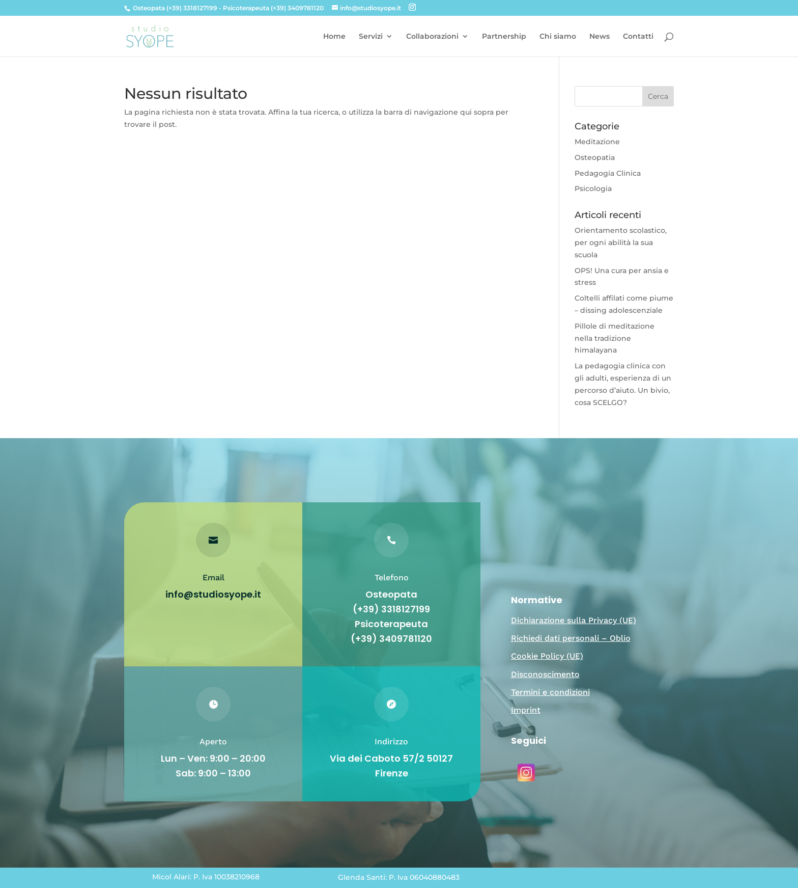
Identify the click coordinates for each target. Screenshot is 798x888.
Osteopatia (595, 157)
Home (334, 37)
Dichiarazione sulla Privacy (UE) (573, 620)
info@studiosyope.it (213, 594)
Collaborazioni (432, 37)
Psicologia (593, 188)
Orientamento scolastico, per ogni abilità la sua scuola (621, 242)
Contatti (638, 37)
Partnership (504, 37)
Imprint (525, 710)
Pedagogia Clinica (608, 173)
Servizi (371, 37)
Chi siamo (557, 37)
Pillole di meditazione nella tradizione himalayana (614, 338)
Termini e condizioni (550, 692)
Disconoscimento (545, 674)
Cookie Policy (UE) (547, 656)
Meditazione (597, 141)
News (599, 37)
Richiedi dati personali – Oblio (571, 638)
